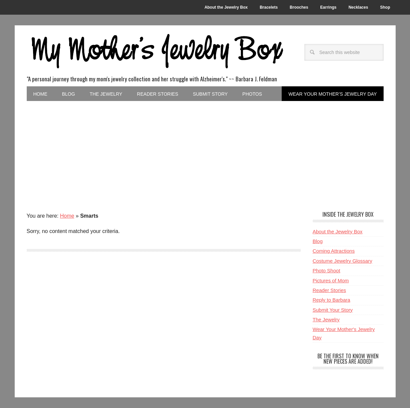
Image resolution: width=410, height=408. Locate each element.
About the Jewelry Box (338, 231)
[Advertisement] (205, 151)
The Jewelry (326, 319)
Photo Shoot (326, 270)
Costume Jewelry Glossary (342, 261)
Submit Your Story (333, 310)
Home (67, 216)
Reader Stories (329, 290)
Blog (318, 241)
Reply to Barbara (332, 300)
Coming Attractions (334, 251)
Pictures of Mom (331, 280)
